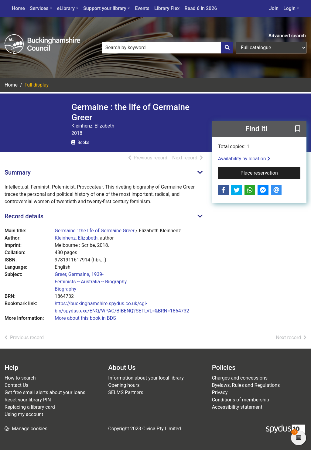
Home (18, 8)
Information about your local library (145, 378)
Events (142, 8)
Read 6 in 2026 (200, 8)
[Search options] (271, 47)
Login (289, 8)
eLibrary (66, 8)
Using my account (24, 414)
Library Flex (166, 8)
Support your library (104, 8)
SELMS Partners (125, 392)
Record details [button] (24, 216)
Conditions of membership (240, 400)
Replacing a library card (30, 407)
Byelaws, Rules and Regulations (246, 385)
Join (274, 8)
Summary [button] (18, 172)
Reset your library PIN (28, 400)
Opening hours (123, 385)
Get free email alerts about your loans (45, 392)
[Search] (227, 47)
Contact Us (17, 385)
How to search (20, 378)
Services (39, 8)
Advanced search (287, 36)
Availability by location (244, 159)
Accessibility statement (237, 407)
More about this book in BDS (85, 318)
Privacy (220, 392)
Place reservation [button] (270, 172)
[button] (297, 129)
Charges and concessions (240, 378)
